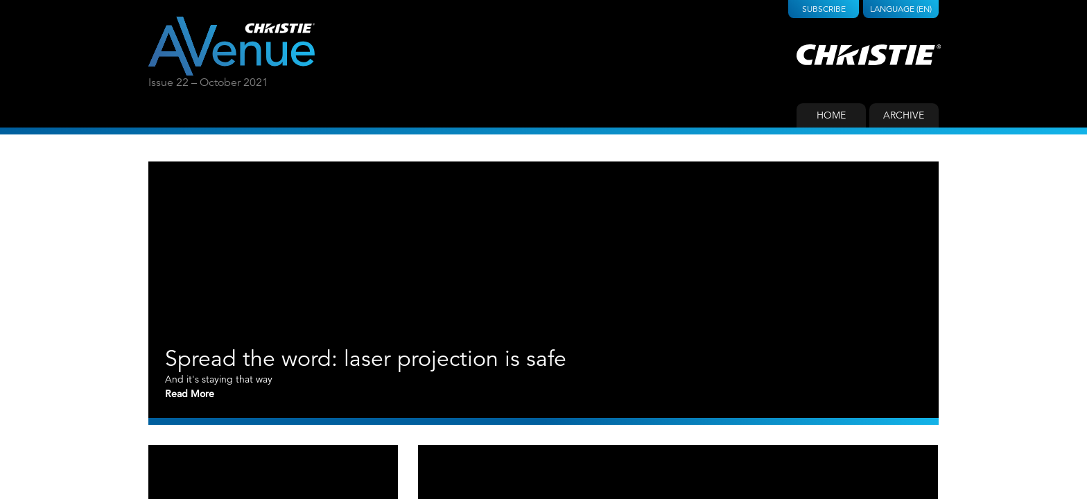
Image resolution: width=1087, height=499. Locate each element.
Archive (903, 115)
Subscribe (824, 8)
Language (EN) (901, 8)
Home (831, 115)
